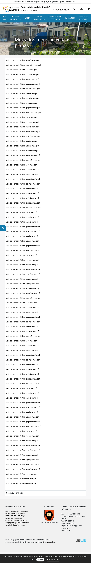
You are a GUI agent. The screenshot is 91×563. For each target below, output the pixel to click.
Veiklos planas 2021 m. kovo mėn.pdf (21, 303)
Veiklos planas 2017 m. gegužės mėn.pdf (23, 469)
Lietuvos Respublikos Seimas (15, 513)
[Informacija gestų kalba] (89, 9)
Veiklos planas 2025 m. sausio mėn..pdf (22, 127)
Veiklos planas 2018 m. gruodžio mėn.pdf (23, 403)
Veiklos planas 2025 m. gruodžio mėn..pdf (23, 84)
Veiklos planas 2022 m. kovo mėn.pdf (21, 255)
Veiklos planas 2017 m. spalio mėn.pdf (22, 455)
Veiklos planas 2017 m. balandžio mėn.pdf (23, 464)
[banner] (26, 9)
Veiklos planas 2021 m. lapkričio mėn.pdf (23, 274)
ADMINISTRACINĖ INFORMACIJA (55, 18)
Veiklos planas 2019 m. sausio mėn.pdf (22, 398)
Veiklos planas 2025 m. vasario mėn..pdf (22, 122)
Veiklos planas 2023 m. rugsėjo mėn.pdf (22, 193)
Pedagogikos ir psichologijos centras (17, 523)
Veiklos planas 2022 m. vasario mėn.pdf (22, 260)
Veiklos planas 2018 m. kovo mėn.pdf (21, 431)
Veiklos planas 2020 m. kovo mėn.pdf (21, 341)
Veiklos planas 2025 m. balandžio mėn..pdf (23, 112)
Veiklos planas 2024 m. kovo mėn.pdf (21, 165)
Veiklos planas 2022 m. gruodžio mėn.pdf (23, 227)
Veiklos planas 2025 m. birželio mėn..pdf (22, 103)
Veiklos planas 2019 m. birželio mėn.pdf (22, 374)
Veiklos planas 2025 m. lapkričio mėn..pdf (23, 89)
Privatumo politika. (49, 542)
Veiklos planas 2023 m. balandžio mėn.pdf (23, 208)
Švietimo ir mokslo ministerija (15, 516)
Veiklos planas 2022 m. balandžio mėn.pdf (23, 250)
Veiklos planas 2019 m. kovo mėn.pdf (21, 388)
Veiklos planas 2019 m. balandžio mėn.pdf (23, 384)
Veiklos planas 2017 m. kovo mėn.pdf (21, 474)
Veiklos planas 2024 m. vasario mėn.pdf (22, 169)
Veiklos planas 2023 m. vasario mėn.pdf (22, 217)
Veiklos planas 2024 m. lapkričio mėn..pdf (23, 136)
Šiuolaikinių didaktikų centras (15, 525)
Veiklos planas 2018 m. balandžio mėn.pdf (23, 426)
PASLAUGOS (70, 18)
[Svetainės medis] (81, 9)
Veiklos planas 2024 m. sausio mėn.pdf (22, 174)
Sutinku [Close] (40, 559)
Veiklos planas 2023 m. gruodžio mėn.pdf (23, 179)
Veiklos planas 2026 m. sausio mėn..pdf (22, 79)
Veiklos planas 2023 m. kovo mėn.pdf (21, 212)
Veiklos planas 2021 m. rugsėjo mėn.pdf (22, 284)
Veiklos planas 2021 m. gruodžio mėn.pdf (23, 269)
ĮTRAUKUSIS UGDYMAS (83, 18)
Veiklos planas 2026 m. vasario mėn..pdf (22, 74)
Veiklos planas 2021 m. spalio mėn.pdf (22, 279)
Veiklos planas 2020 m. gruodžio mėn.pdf (23, 317)
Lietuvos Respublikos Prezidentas (16, 511)
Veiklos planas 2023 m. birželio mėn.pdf (22, 198)
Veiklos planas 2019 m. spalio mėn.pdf (22, 364)
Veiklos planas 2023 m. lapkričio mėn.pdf (23, 184)
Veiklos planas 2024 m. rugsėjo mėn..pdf (22, 146)
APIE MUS (4, 18)
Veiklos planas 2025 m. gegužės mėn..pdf (23, 108)
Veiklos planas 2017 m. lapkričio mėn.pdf (23, 450)
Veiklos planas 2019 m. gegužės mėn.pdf (23, 379)
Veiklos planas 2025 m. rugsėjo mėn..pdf (22, 98)
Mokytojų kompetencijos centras (16, 520)
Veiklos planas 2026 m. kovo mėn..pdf (21, 70)
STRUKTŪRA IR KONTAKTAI (15, 18)
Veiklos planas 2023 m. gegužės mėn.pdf (23, 203)
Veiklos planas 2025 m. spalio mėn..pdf (22, 93)
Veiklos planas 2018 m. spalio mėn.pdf (22, 412)
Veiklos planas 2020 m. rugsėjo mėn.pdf (22, 331)
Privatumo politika (53, 559)
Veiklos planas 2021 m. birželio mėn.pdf (22, 288)
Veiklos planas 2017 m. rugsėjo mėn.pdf (22, 460)
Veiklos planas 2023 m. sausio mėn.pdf (22, 222)
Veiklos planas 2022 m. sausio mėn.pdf (22, 265)
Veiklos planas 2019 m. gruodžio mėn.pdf (23, 355)
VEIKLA (27, 18)
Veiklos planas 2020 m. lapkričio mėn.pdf (23, 322)
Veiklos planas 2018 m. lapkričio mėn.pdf (23, 407)
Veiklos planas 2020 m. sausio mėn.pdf (22, 350)
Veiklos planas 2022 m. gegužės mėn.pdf (23, 246)
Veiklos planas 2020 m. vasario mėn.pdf (22, 345)
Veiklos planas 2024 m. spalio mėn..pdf (22, 141)
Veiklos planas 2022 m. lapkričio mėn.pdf (23, 231)
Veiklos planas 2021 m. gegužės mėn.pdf (23, 293)
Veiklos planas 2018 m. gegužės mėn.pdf (23, 422)
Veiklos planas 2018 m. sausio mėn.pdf (22, 441)
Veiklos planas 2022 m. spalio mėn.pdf (22, 236)
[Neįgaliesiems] (3, 228)
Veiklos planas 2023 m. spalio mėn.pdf (22, 189)
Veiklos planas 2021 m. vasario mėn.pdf (22, 307)
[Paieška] (75, 9)
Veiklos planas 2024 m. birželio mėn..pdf (22, 150)
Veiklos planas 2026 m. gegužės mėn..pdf (23, 60)
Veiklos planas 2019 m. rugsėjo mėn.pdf (22, 369)
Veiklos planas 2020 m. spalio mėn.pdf (22, 326)
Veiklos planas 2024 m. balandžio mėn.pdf (23, 160)
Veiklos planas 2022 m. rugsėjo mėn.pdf (22, 241)
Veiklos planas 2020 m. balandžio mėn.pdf (23, 336)
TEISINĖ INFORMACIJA (39, 18)
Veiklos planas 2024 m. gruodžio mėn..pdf (23, 131)
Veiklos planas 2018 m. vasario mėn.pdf (22, 436)
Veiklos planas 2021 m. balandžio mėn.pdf (23, 298)
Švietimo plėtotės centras (13, 518)
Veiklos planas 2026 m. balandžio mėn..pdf (23, 65)
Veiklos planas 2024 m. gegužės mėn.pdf (23, 155)
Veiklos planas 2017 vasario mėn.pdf (21, 479)
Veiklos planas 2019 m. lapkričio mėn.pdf (23, 360)
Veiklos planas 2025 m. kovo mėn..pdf (21, 117)
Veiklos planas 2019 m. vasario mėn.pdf (22, 393)
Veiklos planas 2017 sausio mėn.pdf (21, 483)
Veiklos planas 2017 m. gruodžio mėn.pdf (23, 445)
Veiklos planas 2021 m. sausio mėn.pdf (22, 312)
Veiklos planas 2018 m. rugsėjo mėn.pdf (22, 417)
